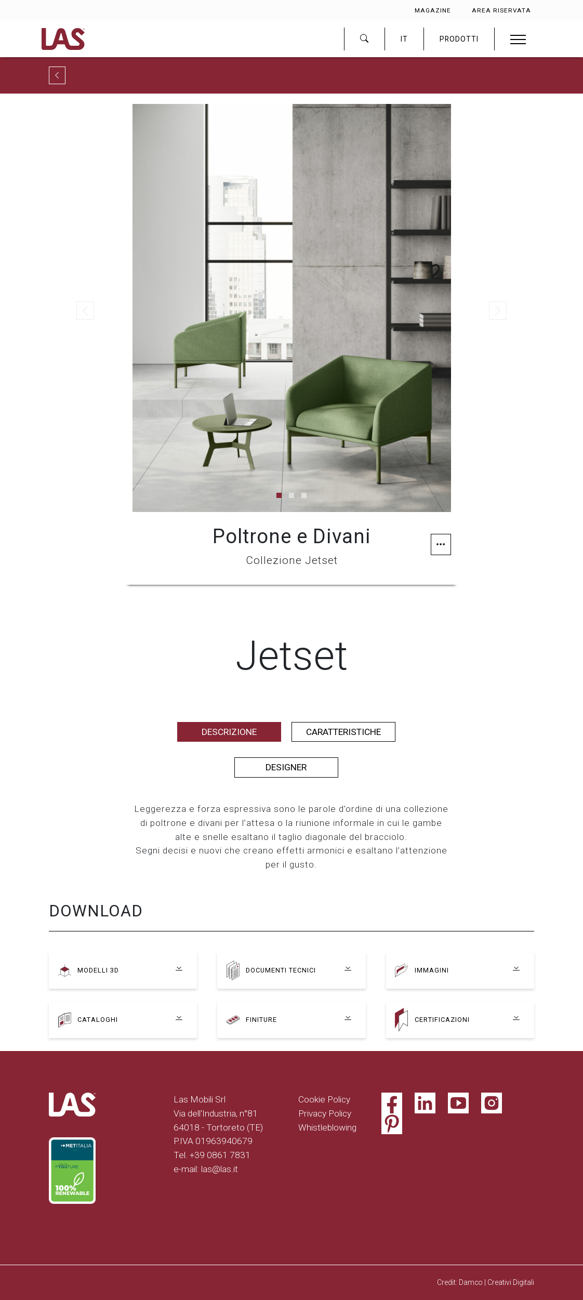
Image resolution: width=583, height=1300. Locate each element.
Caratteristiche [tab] (343, 732)
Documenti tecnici (284, 970)
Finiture (262, 1020)
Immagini (433, 970)
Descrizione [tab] (229, 732)
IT (404, 39)
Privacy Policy (324, 1113)
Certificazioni (444, 1020)
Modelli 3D (99, 970)
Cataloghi (99, 1020)
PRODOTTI (459, 39)
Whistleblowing (327, 1127)
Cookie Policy (324, 1099)
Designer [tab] (286, 767)
